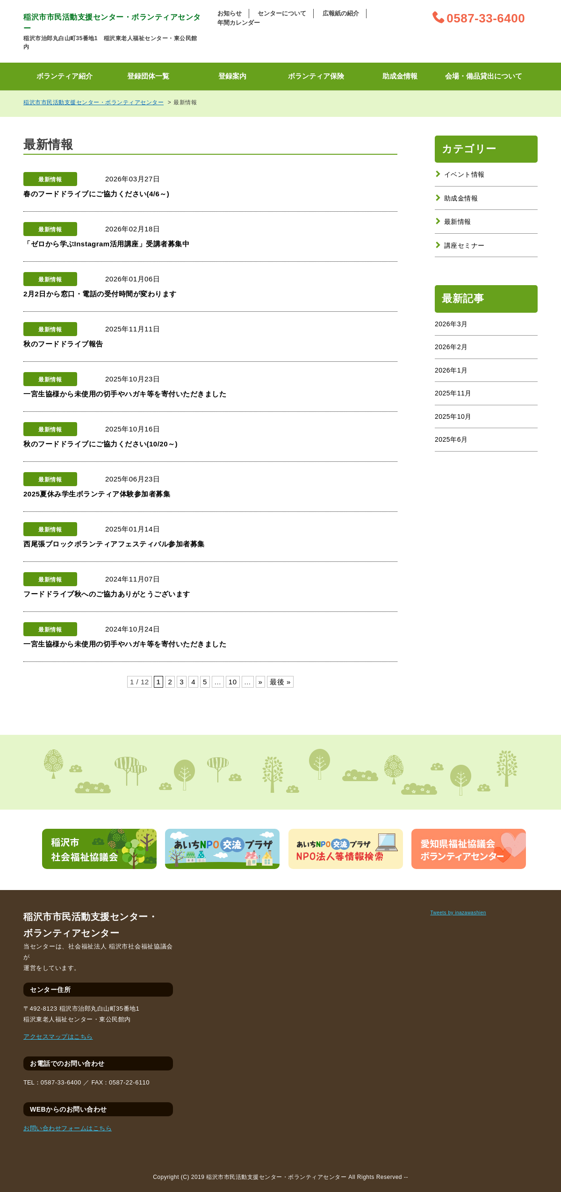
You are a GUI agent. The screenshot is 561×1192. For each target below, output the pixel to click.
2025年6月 (451, 439)
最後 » (280, 682)
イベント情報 (464, 174)
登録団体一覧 (148, 76)
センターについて (282, 13)
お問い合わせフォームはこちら (67, 1128)
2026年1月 (451, 370)
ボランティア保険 (316, 76)
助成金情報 (399, 76)
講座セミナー (464, 245)
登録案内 (232, 76)
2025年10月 (453, 416)
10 (233, 682)
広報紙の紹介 (341, 13)
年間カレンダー (238, 22)
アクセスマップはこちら (58, 1036)
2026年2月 (451, 347)
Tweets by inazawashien (458, 912)
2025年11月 (453, 393)
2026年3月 (451, 324)
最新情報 (457, 221)
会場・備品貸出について (483, 76)
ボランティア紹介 (64, 76)
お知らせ (229, 13)
